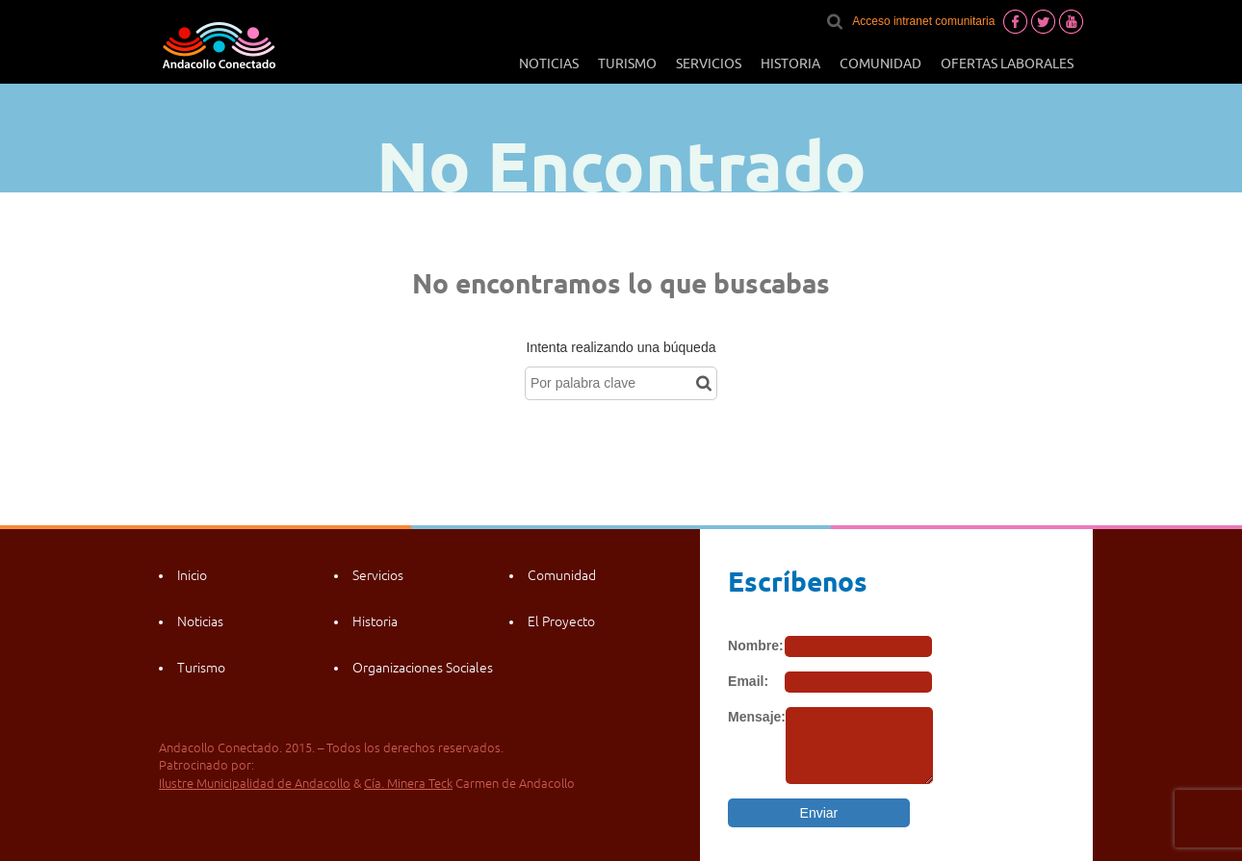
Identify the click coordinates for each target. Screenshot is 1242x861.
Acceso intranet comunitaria (923, 21)
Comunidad (880, 63)
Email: (748, 681)
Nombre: (756, 645)
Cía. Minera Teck (408, 783)
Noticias (549, 63)
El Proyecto (561, 621)
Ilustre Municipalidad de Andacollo (254, 783)
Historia (790, 63)
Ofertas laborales (1007, 63)
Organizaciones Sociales (422, 667)
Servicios (708, 63)
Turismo (627, 63)
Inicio (192, 575)
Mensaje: (757, 716)
